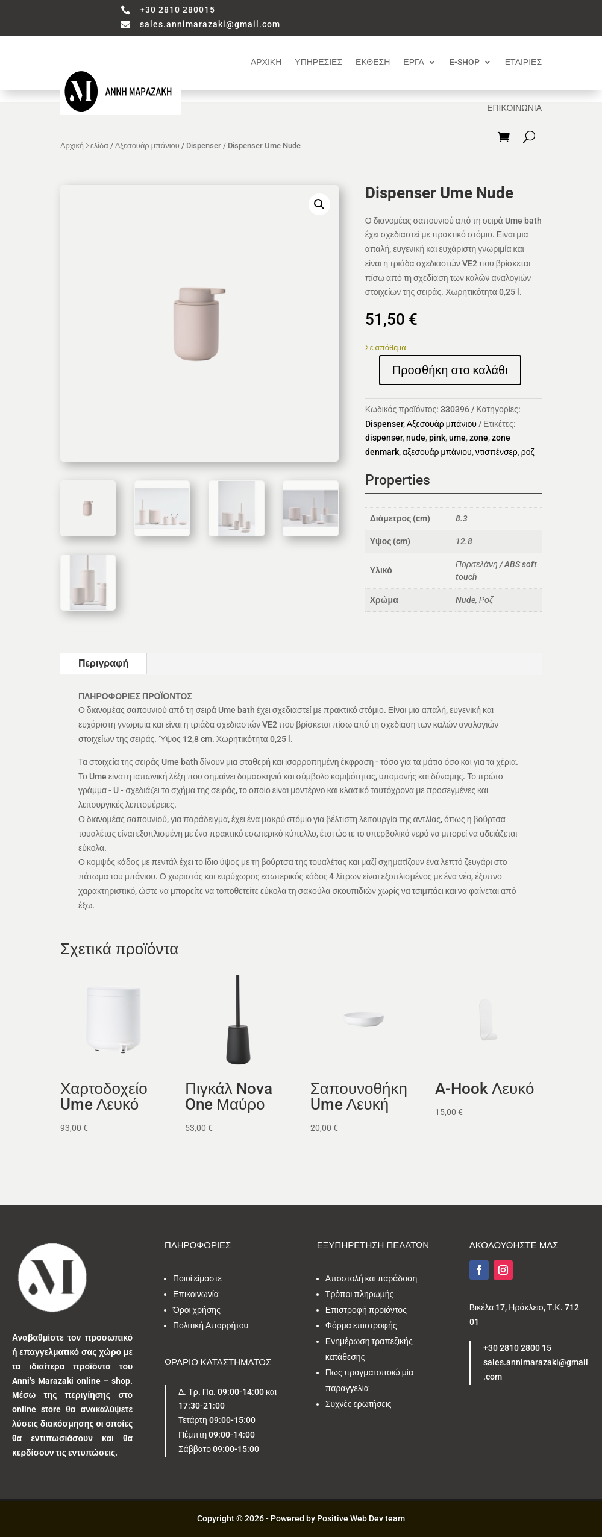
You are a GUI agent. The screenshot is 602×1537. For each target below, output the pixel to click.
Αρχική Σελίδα (84, 145)
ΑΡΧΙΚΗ (266, 62)
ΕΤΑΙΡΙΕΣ (523, 62)
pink (437, 437)
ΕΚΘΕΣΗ (373, 62)
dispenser (384, 437)
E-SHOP (465, 62)
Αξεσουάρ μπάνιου (147, 145)
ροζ (528, 452)
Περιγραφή (103, 663)
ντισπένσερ (496, 452)
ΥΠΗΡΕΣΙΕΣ (318, 62)
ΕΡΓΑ (413, 62)
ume (457, 437)
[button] (319, 204)
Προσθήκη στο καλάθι (450, 370)
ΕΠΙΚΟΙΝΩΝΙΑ (514, 108)
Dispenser (203, 145)
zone (478, 437)
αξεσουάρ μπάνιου (437, 452)
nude (415, 437)
